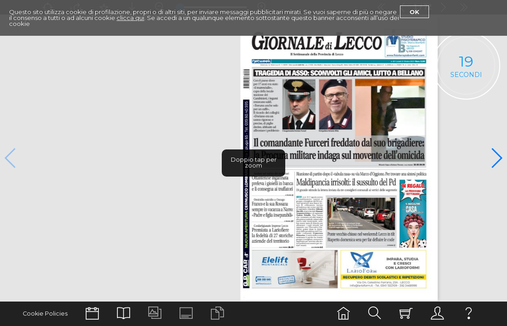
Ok (414, 11)
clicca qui (130, 17)
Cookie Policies (45, 313)
